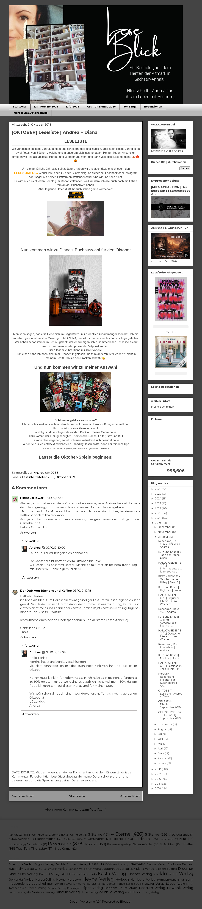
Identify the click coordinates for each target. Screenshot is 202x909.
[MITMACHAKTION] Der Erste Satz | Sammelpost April (170, 190)
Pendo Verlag (37, 888)
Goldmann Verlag (173, 873)
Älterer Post (130, 796)
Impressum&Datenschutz (30, 112)
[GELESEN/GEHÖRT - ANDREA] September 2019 (169, 715)
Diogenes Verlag (166, 868)
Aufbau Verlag (77, 864)
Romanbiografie (117, 844)
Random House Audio (121, 888)
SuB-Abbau (167, 844)
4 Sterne (121, 834)
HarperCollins (45, 879)
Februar (163, 758)
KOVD (68, 883)
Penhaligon (73, 888)
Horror (118, 839)
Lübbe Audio (175, 883)
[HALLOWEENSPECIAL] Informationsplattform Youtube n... (169, 567)
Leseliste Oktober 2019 (38, 477)
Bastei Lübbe (100, 864)
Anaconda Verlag (21, 864)
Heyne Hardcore (68, 879)
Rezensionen (153, 106)
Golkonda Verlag (21, 879)
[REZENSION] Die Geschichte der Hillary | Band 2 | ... (169, 579)
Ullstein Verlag (68, 892)
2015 (158, 783)
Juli (160, 734)
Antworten (28, 532)
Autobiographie (19, 839)
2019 (158, 523)
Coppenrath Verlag (115, 868)
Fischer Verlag (140, 874)
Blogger (126, 901)
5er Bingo (130, 106)
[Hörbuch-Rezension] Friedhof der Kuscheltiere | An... (167, 679)
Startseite (20, 106)
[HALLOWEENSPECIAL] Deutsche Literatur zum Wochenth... (169, 635)
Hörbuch (142, 839)
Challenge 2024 (73, 839)
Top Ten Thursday (31, 848)
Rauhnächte (34, 844)
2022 (158, 508)
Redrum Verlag (152, 888)
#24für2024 (16, 834)
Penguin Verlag (57, 888)
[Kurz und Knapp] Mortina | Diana (168, 656)
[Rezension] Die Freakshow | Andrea (167, 647)
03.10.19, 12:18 (82, 590)
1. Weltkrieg (36, 834)
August (163, 729)
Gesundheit (96, 839)
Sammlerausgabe (20, 892)
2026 (158, 489)
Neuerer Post (23, 796)
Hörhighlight (167, 839)
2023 (158, 503)
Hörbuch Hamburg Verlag (135, 879)
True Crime (62, 848)
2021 (158, 513)
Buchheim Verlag (21, 868)
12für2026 (72, 106)
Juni (161, 738)
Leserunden (16, 844)
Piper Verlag (92, 888)
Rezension (59, 843)
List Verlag (99, 883)
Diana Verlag (145, 868)
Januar (162, 763)
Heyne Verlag (98, 879)
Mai (160, 743)
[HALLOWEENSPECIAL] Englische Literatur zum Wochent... (169, 599)
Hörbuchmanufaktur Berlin (175, 879)
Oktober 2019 (65, 477)
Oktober (163, 536)
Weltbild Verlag (111, 892)
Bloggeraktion (45, 839)
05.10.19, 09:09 (56, 652)
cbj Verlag (152, 892)
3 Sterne (95, 834)
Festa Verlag (112, 873)
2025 (158, 493)
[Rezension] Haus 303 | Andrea (168, 610)
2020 (158, 518)
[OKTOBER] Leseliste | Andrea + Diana (169, 693)
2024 (158, 498)
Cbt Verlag (94, 869)
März (161, 753)
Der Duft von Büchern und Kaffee (46, 590)
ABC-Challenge (179, 834)
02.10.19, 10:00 (55, 547)
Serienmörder (143, 844)
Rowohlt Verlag (180, 888)
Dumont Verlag (49, 874)
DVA (132, 869)
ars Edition (132, 892)
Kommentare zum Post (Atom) (84, 809)
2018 (158, 769)
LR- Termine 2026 (46, 106)
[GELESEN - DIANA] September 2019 (169, 704)
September (165, 724)
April (161, 748)
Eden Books (89, 874)
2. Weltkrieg (74, 834)
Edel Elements (70, 874)
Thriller (187, 844)
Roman (91, 844)
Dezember (165, 527)
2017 (158, 774)
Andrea (35, 547)
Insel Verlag (55, 883)
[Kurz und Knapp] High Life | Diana (169, 589)
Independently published (27, 883)
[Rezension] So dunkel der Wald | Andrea (169, 544)
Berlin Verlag (121, 864)
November (165, 532)
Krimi (182, 839)
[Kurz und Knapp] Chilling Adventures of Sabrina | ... (168, 621)
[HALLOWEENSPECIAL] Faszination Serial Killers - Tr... (169, 666)
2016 (158, 779)
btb (142, 892)
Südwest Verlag (43, 892)
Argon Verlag (44, 864)
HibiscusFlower (31, 498)
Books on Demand (180, 864)
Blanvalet (137, 864)
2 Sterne (54, 834)
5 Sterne (152, 834)
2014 (158, 788)
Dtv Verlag (29, 874)
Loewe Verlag (116, 883)
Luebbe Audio (134, 884)
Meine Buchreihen (162, 406)
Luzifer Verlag (154, 883)
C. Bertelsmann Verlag (51, 868)
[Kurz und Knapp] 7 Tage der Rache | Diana (169, 555)
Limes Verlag (81, 883)
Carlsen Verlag (77, 868)
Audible (60, 864)
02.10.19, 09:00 (55, 498)
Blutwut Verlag (156, 864)
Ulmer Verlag (89, 892)
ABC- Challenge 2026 (101, 106)
